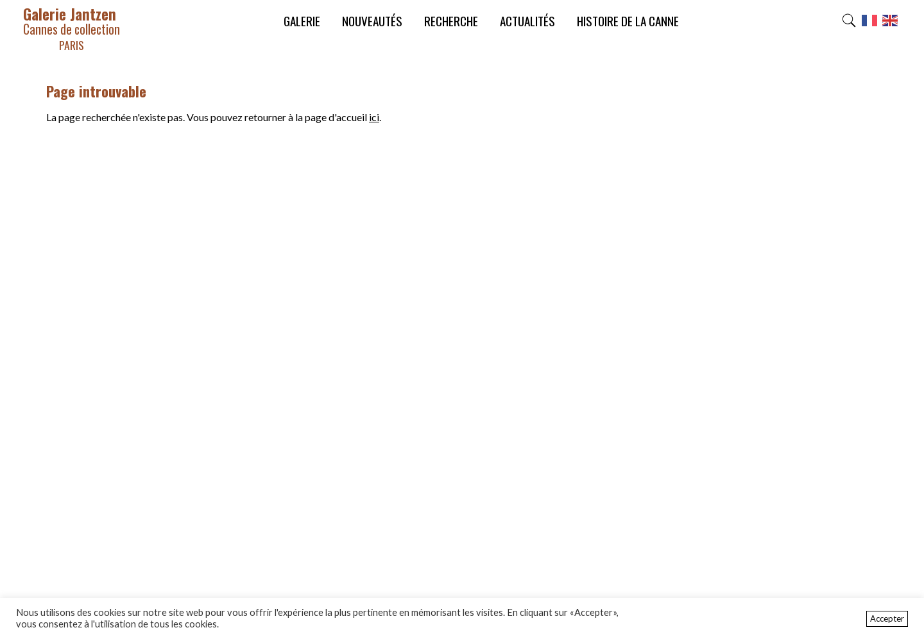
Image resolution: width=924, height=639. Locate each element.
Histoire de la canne (628, 21)
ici (374, 117)
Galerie (302, 21)
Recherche (451, 21)
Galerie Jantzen (71, 28)
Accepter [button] (887, 618)
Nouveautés (372, 21)
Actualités (527, 21)
